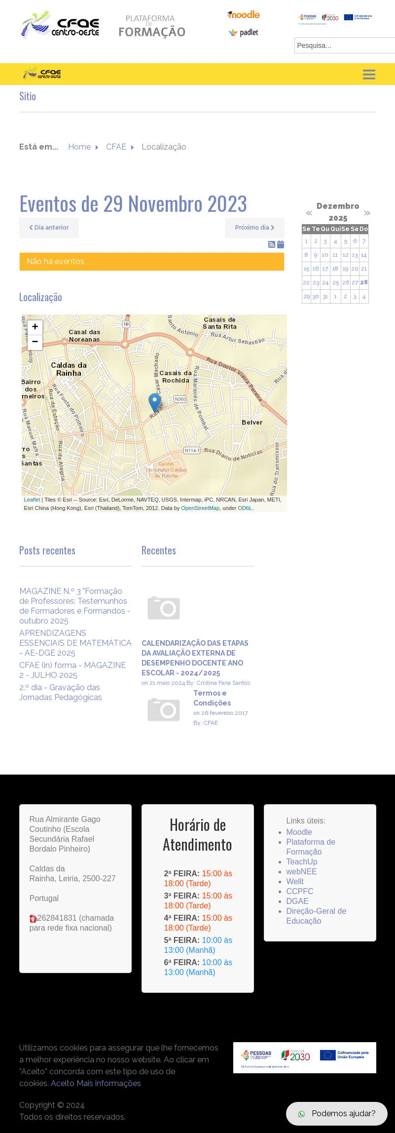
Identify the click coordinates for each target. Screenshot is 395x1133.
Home (79, 147)
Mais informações (108, 1083)
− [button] (35, 342)
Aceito (62, 1083)
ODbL (245, 508)
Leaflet (32, 500)
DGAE (298, 901)
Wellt (295, 881)
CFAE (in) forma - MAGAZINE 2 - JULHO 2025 (72, 670)
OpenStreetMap (200, 508)
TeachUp (302, 862)
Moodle (299, 832)
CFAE (116, 147)
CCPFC (300, 891)
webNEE (302, 871)
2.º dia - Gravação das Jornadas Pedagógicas (60, 692)
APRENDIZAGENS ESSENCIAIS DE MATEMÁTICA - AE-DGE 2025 (75, 643)
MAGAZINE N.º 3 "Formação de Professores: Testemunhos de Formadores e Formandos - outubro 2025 (75, 605)
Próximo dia (255, 227)
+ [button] (35, 327)
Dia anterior (49, 227)
